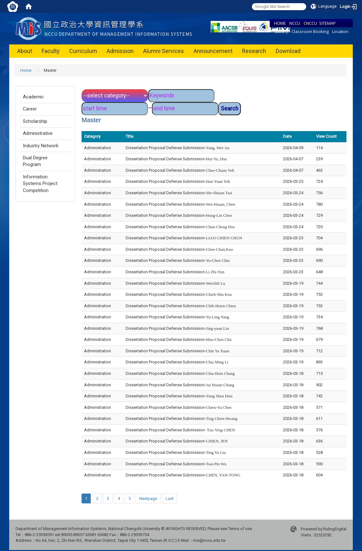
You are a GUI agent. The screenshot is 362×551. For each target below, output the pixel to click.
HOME (280, 23)
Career (30, 109)
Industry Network (40, 146)
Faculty (51, 51)
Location (340, 31)
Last (170, 498)
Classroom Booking (310, 31)
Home (25, 70)
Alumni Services (163, 51)
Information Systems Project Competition (40, 183)
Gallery (281, 31)
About (24, 51)
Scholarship (35, 121)
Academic (33, 97)
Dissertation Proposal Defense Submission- (177, 147)
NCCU (294, 23)
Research (254, 51)
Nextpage (148, 498)
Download (288, 51)
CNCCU (310, 23)
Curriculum (83, 51)
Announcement (213, 51)
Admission (120, 51)
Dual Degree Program (35, 161)
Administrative (38, 133)
